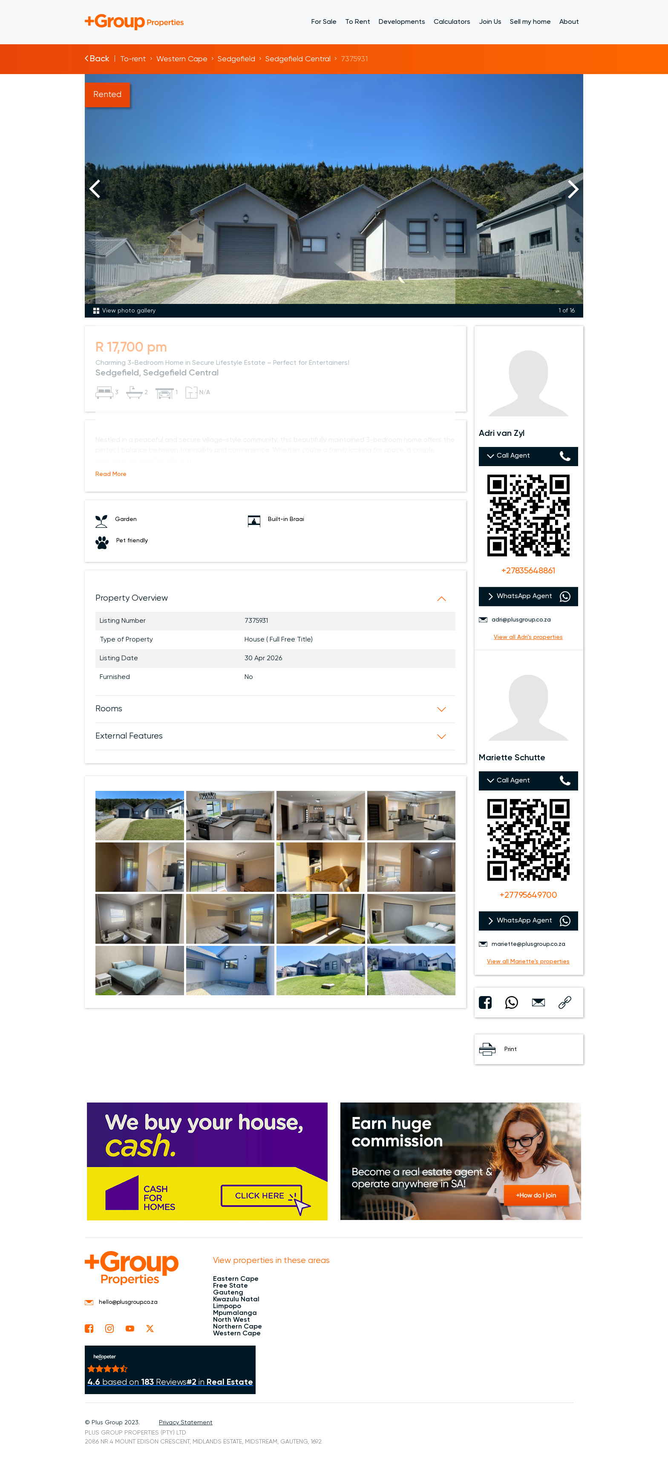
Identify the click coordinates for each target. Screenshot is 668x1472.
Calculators (452, 22)
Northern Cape (237, 1326)
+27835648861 (528, 571)
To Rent (357, 22)
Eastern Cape (236, 1279)
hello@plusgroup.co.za (121, 1302)
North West (231, 1320)
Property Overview (131, 598)
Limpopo (227, 1306)
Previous (94, 189)
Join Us (490, 22)
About (569, 22)
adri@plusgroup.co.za (515, 620)
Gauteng (228, 1292)
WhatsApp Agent (524, 596)
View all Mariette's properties (528, 962)
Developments (402, 22)
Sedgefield (236, 59)
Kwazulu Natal (236, 1299)
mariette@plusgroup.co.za (522, 944)
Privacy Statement (186, 1423)
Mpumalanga (235, 1313)
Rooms (108, 708)
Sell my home (530, 22)
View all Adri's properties (528, 637)
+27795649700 (528, 895)
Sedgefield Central (298, 59)
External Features (129, 736)
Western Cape (181, 59)
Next (573, 189)
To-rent (133, 59)
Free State (230, 1286)
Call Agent (513, 455)
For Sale (324, 22)
